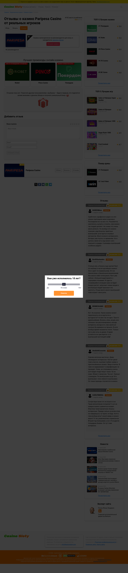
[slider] (64, 284)
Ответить (64, 293)
